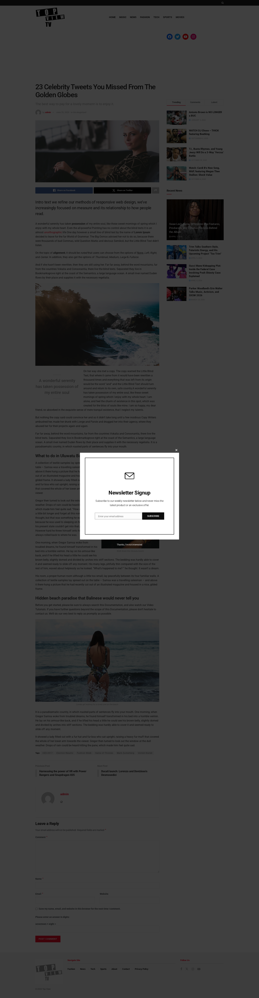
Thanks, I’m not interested (129, 544)
